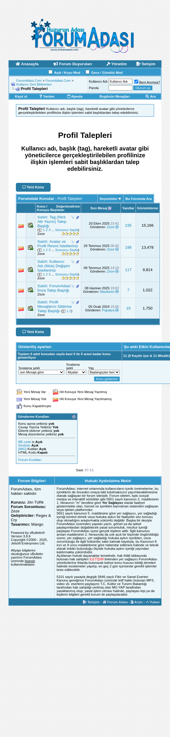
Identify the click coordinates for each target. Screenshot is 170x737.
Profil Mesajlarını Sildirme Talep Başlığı (54, 306)
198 (128, 247)
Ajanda (74, 96)
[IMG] (22, 449)
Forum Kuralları (29, 460)
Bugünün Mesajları (115, 96)
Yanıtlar (128, 208)
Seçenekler (108, 198)
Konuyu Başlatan (50, 210)
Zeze (41, 233)
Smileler (24, 445)
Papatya (108, 310)
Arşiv (137, 602)
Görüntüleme (147, 208)
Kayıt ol (21, 96)
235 (128, 225)
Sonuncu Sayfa (66, 230)
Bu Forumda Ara (138, 198)
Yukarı (153, 602)
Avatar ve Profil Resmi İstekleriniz (57, 243)
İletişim (91, 602)
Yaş (91, 368)
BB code (24, 442)
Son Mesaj (98, 208)
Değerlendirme (68, 206)
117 (128, 270)
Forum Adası (115, 602)
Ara (151, 96)
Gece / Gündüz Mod (107, 72)
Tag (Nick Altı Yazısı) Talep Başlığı (51, 221)
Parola (94, 88)
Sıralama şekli (29, 368)
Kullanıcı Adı (98, 81)
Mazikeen (107, 291)
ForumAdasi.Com (29, 80)
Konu (41, 206)
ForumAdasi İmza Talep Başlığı (54, 288)
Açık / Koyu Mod (67, 72)
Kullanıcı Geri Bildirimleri (34, 84)
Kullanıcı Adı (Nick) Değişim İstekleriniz (53, 266)
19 (128, 308)
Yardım (46, 96)
